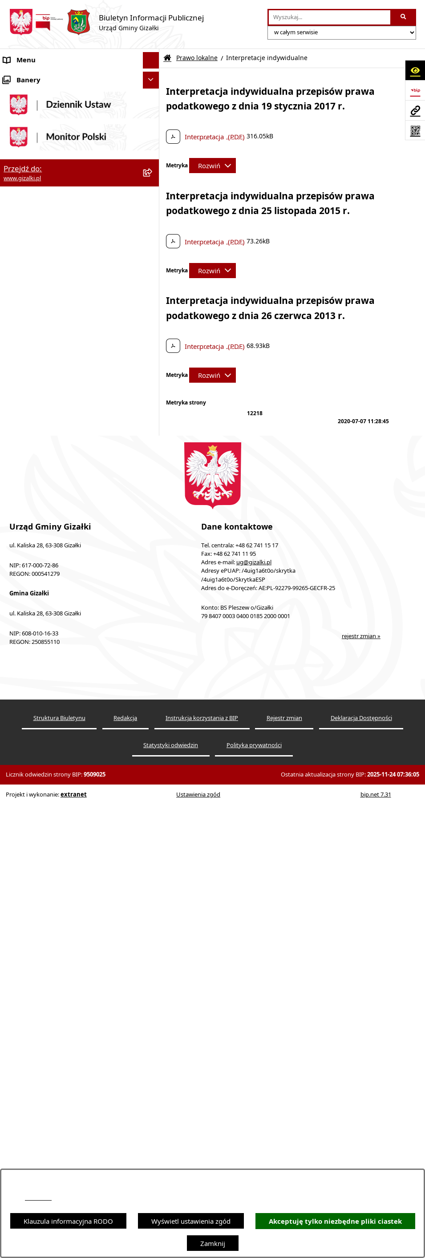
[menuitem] (79, 99)
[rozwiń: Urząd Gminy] (152, 384)
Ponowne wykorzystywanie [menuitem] (45, 758)
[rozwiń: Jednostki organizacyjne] (152, 401)
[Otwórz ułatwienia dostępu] (415, 70)
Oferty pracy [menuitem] (23, 267)
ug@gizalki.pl (253, 1045)
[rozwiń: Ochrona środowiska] (152, 451)
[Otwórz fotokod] (415, 130)
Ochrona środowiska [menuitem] (35, 451)
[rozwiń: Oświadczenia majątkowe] (152, 467)
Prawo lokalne (197, 58)
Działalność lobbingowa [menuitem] (40, 674)
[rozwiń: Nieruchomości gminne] (152, 250)
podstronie (38, 1197)
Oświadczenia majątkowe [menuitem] (42, 467)
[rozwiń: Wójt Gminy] (152, 367)
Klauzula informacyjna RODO (68, 1221)
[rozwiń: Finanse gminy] (152, 334)
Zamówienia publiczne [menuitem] (38, 233)
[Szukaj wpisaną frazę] (404, 17)
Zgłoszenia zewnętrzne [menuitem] (38, 724)
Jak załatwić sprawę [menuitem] (33, 317)
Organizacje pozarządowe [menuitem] (43, 434)
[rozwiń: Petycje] (152, 641)
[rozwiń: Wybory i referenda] (152, 658)
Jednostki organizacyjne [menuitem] (40, 400)
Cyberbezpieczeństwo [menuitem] (37, 774)
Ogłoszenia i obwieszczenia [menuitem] (45, 77)
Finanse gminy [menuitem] (26, 334)
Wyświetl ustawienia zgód (191, 1221)
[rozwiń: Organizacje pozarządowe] (152, 434)
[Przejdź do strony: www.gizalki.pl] (415, 110)
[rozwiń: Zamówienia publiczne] (152, 233)
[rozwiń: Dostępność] (152, 708)
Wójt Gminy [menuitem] (22, 367)
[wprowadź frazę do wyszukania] (329, 17)
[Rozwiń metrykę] (212, 165)
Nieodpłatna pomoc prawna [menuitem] (46, 691)
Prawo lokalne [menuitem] (25, 484)
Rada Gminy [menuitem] (22, 351)
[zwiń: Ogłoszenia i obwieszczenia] (152, 77)
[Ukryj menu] (151, 60)
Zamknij (212, 1243)
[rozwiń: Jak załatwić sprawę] (152, 318)
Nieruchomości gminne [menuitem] (39, 250)
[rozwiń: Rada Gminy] (152, 351)
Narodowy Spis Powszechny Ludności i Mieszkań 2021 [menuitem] (63, 289)
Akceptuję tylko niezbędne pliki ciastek (335, 1221)
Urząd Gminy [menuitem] (24, 384)
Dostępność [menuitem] (22, 708)
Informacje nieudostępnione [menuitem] (47, 741)
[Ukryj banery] (151, 811)
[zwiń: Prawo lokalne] (152, 484)
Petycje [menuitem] (14, 641)
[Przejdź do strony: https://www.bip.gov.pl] (415, 90)
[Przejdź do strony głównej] (106, 22)
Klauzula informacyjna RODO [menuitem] (48, 791)
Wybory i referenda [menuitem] (33, 658)
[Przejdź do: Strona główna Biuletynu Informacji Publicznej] (167, 58)
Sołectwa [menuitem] (17, 417)
